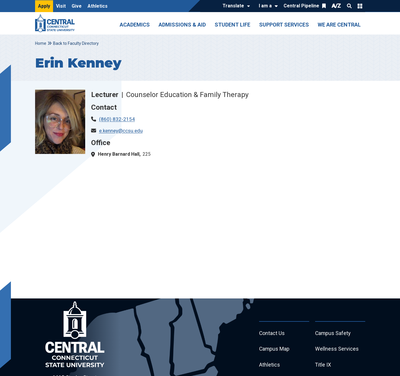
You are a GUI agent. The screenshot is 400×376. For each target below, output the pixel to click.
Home (40, 43)
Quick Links (360, 6)
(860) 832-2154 (117, 119)
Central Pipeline (301, 6)
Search (349, 6)
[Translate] (235, 6)
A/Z (336, 5)
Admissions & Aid (182, 25)
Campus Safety (333, 333)
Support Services (284, 25)
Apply (44, 6)
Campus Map (274, 349)
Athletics (98, 6)
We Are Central (339, 25)
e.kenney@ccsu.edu (121, 131)
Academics (135, 25)
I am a (265, 6)
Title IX (323, 365)
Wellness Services (337, 349)
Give (77, 6)
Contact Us (272, 333)
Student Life (232, 25)
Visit (61, 6)
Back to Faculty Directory (76, 43)
